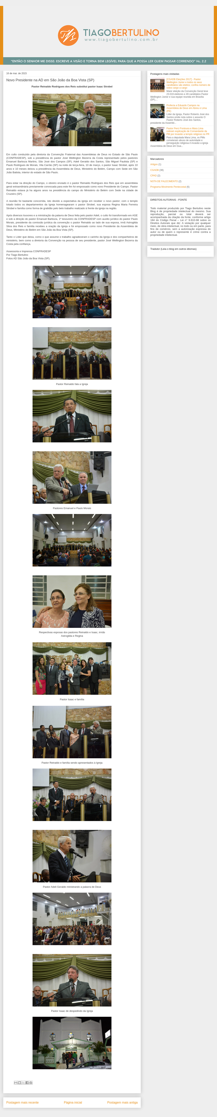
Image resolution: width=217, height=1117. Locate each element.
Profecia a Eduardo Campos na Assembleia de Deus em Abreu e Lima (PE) (186, 108)
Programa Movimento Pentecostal (168, 186)
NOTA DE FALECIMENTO (164, 181)
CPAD (153, 175)
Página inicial (73, 1102)
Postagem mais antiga (122, 1102)
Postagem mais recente (22, 1102)
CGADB (154, 170)
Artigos (154, 164)
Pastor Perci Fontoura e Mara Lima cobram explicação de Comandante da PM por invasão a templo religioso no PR (187, 131)
